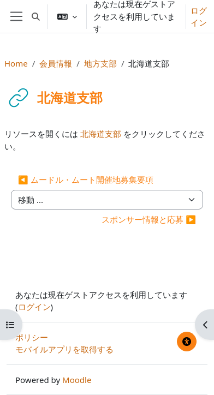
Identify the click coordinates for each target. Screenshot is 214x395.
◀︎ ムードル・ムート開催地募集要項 (85, 179)
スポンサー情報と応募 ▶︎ (149, 219)
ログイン (199, 16)
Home (16, 63)
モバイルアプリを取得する (64, 349)
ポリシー (31, 337)
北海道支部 (100, 133)
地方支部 (100, 63)
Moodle (76, 379)
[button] (35, 16)
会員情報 (55, 63)
